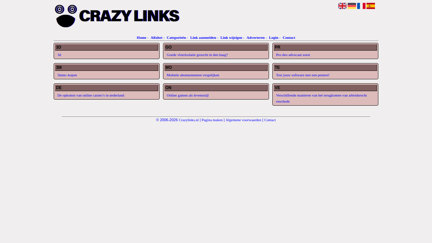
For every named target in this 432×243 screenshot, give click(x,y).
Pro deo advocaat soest (293, 55)
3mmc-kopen (67, 75)
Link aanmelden (203, 37)
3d (59, 55)
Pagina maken (212, 120)
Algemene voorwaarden (243, 120)
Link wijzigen (231, 37)
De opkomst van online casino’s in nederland (90, 95)
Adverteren (256, 37)
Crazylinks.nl (189, 120)
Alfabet (156, 37)
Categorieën (176, 37)
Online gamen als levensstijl (188, 95)
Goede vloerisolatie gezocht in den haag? (197, 55)
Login (273, 37)
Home (141, 37)
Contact (288, 37)
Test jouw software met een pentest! (302, 75)
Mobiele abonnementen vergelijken (193, 75)
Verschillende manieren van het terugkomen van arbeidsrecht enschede (321, 98)
